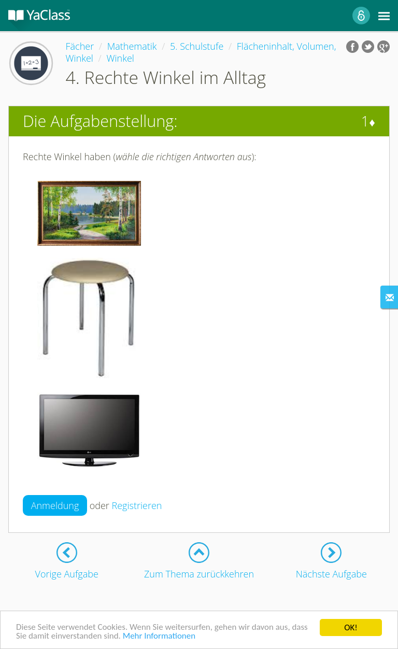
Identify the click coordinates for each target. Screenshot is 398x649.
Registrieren (137, 505)
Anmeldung (55, 505)
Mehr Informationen (159, 637)
